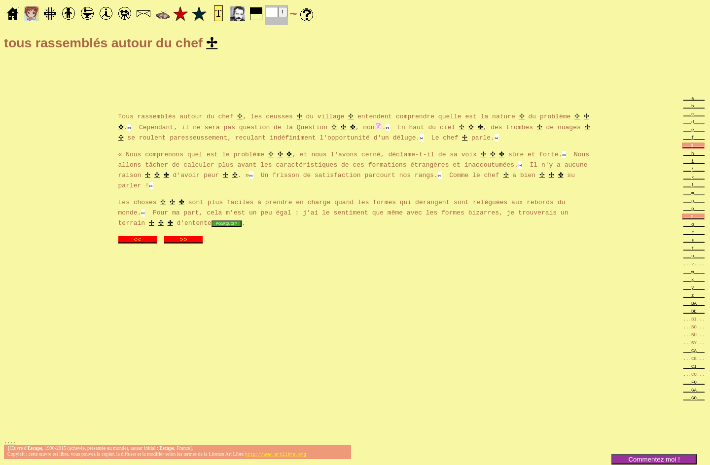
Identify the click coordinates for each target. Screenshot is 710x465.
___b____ (694, 107)
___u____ (694, 257)
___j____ (694, 170)
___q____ (694, 225)
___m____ (694, 194)
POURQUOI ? (226, 224)
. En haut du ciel (420, 127)
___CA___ (694, 352)
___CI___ (694, 367)
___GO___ (694, 399)
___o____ (694, 210)
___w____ (694, 273)
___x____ (694, 281)
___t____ (694, 249)
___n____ (694, 202)
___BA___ (694, 304)
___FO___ (694, 383)
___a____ (694, 99)
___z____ (694, 296)
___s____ (694, 241)
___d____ (694, 123)
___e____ (694, 131)
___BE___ (694, 312)
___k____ (694, 178)
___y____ (694, 289)
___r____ (694, 233)
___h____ (694, 154)
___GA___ (694, 391)
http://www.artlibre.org (275, 457)
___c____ (694, 115)
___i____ (694, 162)
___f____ (694, 139)
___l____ (694, 186)
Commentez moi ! (653, 459)
